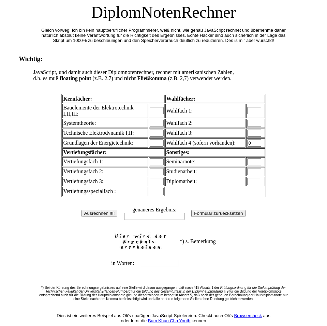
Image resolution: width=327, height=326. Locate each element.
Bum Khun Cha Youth (169, 320)
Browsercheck (248, 315)
